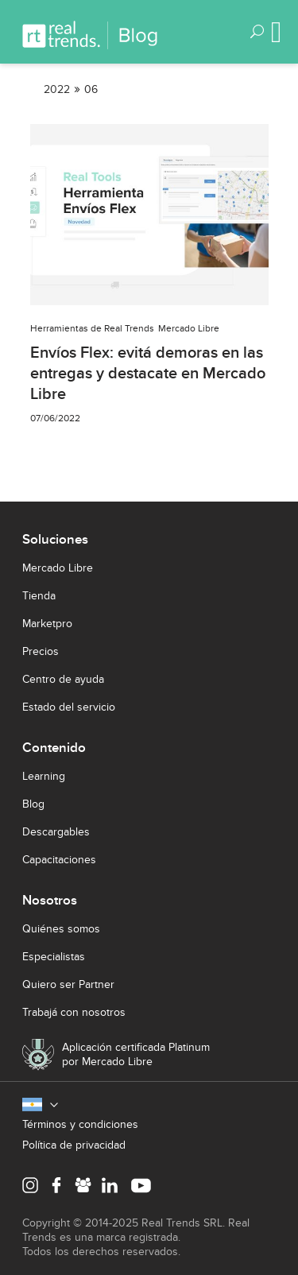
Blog (33, 804)
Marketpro (47, 623)
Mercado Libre (57, 568)
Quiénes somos (61, 929)
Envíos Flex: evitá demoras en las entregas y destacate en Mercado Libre (147, 373)
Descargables (56, 832)
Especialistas (53, 956)
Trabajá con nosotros (74, 1012)
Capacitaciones (59, 859)
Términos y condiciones (80, 1124)
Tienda (39, 596)
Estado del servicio (68, 707)
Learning (43, 776)
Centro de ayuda (63, 679)
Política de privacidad (74, 1145)
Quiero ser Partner (68, 984)
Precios (40, 651)
